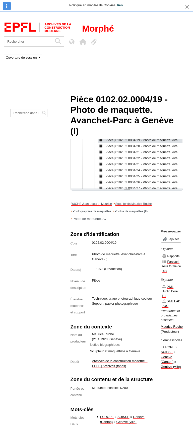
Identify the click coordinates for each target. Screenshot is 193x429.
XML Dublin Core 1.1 (170, 291)
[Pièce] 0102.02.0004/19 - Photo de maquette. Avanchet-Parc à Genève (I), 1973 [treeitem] (140, 140)
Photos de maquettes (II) (131, 211)
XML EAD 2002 (171, 303)
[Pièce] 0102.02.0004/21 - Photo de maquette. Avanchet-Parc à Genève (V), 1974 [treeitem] (140, 164)
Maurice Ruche (103, 334)
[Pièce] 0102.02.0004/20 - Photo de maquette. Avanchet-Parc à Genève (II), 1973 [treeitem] (140, 146)
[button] (82, 42)
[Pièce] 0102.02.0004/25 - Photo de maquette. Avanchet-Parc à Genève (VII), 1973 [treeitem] (140, 176)
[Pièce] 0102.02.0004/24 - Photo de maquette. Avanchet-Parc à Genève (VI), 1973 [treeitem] (140, 170)
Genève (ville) (126, 422)
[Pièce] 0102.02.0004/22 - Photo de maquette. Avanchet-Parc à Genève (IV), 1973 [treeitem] (140, 158)
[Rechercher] (28, 41)
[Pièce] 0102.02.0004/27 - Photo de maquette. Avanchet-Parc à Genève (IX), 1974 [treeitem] (140, 188)
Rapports (171, 256)
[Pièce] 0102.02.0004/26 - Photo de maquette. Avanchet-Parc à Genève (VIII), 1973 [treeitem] (140, 182)
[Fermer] (187, 7)
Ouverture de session (22, 57)
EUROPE (107, 417)
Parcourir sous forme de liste (171, 266)
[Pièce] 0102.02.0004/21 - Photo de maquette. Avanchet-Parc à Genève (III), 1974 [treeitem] (140, 152)
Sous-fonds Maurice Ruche (133, 204)
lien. (120, 5)
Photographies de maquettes (92, 211)
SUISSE (123, 417)
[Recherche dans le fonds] (26, 113)
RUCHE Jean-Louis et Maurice (91, 204)
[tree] (127, 164)
